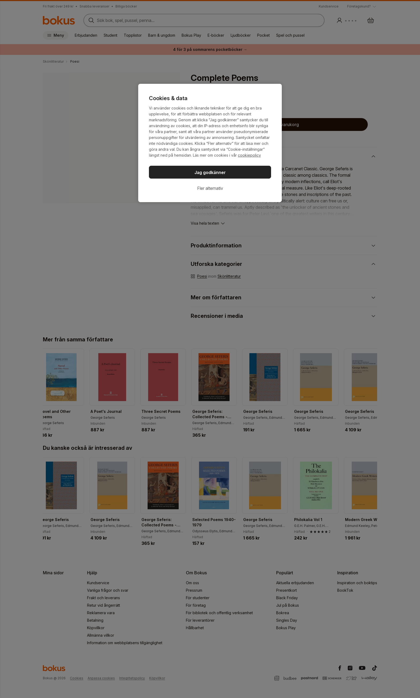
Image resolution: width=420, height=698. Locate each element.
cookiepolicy (249, 155)
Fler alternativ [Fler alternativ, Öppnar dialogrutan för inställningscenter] (210, 188)
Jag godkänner (210, 172)
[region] (210, 143)
